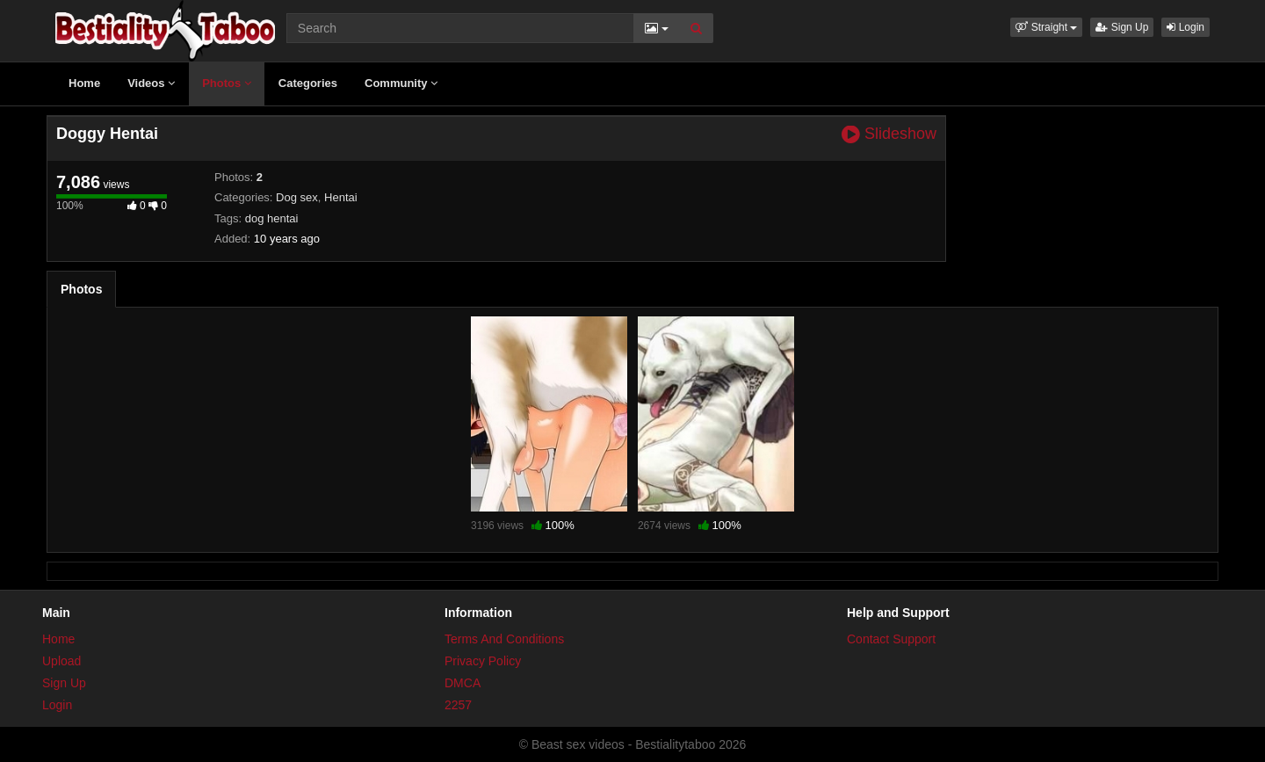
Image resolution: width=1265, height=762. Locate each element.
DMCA (463, 683)
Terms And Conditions (504, 639)
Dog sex (297, 197)
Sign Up (1121, 27)
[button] (1046, 27)
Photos (226, 83)
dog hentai (272, 218)
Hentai (341, 197)
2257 (458, 705)
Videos (151, 83)
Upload (61, 661)
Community (401, 83)
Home (84, 83)
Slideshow (889, 134)
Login (1185, 27)
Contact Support (891, 639)
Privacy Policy (483, 661)
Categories (307, 83)
